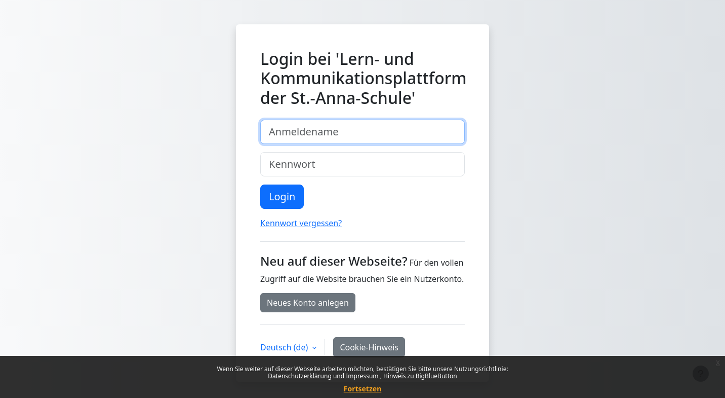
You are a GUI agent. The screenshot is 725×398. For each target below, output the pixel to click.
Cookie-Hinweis (369, 347)
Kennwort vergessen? (301, 223)
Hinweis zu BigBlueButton (420, 376)
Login (282, 196)
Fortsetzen (363, 388)
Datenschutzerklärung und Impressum (324, 376)
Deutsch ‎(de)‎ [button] (285, 347)
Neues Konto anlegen (308, 302)
